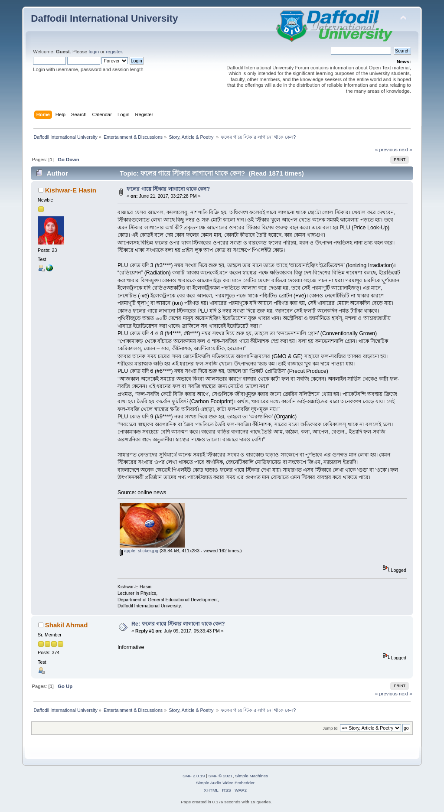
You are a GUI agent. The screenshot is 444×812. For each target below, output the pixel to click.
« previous (386, 149)
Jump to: (331, 728)
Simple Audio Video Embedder (225, 782)
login (93, 51)
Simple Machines (251, 775)
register (114, 51)
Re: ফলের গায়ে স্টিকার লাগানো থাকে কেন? (178, 624)
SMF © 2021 (221, 775)
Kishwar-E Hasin (70, 190)
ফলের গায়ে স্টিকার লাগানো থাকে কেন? (168, 189)
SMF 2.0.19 (194, 775)
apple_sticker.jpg (139, 550)
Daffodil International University (104, 18)
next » (405, 149)
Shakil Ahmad (66, 625)
